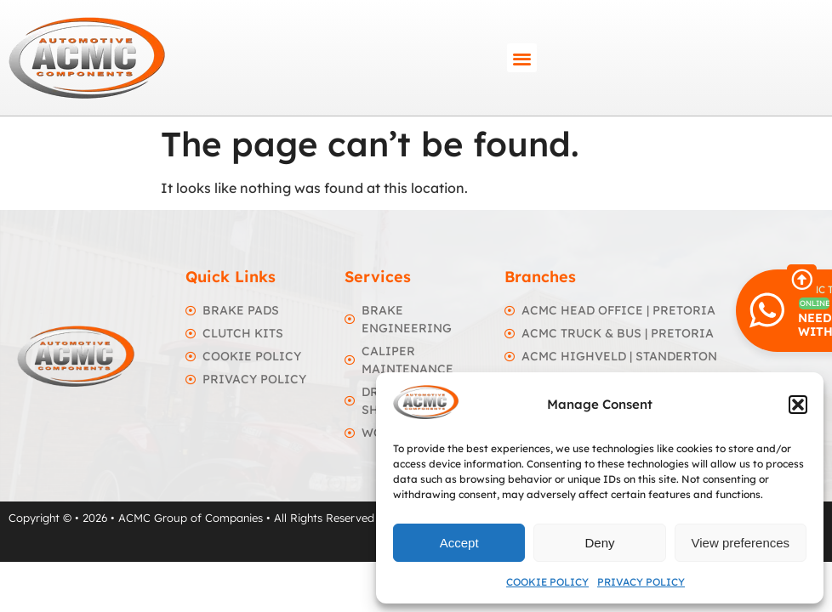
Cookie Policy (547, 581)
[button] (797, 404)
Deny (599, 543)
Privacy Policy (641, 581)
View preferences (741, 543)
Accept (459, 543)
